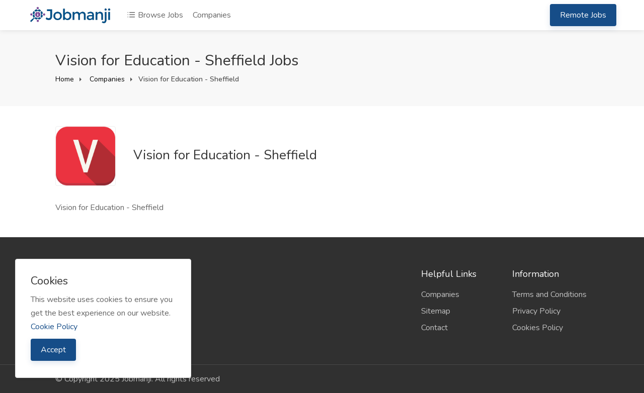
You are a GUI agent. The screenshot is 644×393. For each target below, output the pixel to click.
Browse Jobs (155, 15)
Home (64, 79)
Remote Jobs (583, 15)
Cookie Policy (54, 326)
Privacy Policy (536, 311)
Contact (434, 327)
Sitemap (435, 311)
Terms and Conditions (549, 294)
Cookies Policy (537, 327)
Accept (53, 349)
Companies (212, 15)
